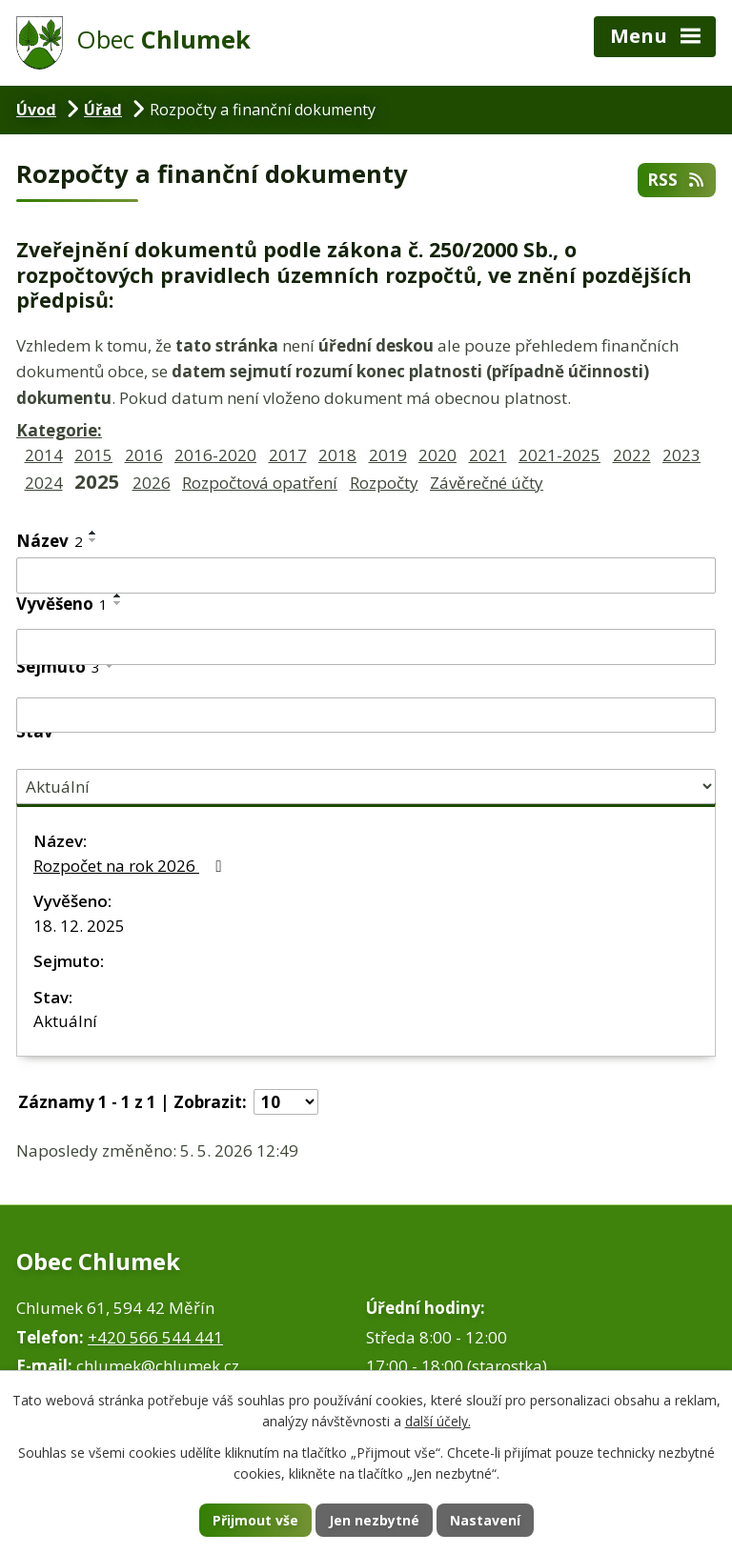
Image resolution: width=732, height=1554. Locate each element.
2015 (93, 455)
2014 (44, 455)
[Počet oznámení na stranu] (286, 1102)
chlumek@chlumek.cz (157, 1366)
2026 (151, 483)
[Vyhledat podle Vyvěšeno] (366, 647)
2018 (337, 455)
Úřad (103, 109)
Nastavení (485, 1520)
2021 (488, 455)
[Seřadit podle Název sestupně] (93, 540)
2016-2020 (215, 455)
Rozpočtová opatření (259, 483)
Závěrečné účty (486, 483)
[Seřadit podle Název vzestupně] (93, 532)
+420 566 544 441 (155, 1337)
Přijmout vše (255, 1520)
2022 (632, 455)
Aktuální (65, 1021)
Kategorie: (59, 430)
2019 (388, 455)
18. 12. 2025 (79, 926)
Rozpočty (384, 483)
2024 (44, 483)
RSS (676, 180)
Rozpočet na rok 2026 (130, 866)
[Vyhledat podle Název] (366, 575)
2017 (288, 455)
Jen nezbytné (374, 1520)
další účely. (438, 1422)
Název (49, 541)
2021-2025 (559, 455)
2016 (144, 455)
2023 (681, 455)
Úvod (36, 109)
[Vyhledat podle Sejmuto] (366, 715)
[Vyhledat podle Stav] (366, 786)
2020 (437, 455)
